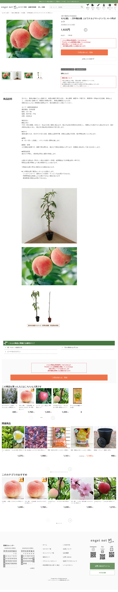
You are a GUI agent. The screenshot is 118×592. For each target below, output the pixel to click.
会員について (67, 549)
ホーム (45, 545)
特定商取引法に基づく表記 (51, 565)
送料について (65, 73)
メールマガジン (68, 565)
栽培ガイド (46, 557)
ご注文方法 (66, 545)
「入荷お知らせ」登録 (84, 52)
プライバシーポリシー (50, 561)
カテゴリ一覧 (47, 549)
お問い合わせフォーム (102, 566)
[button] (53, 418)
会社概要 (66, 553)
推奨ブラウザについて (70, 561)
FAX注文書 (102, 573)
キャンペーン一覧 (48, 553)
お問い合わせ (67, 557)
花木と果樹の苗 (15, 12)
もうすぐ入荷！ (6, 12)
